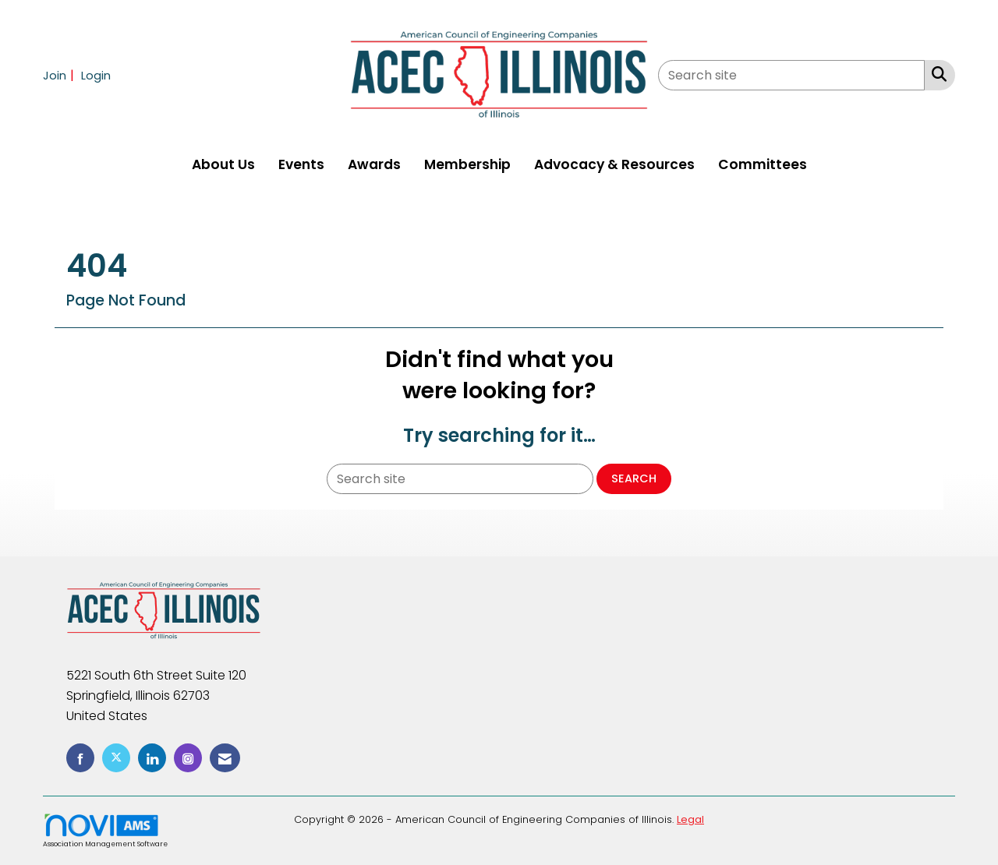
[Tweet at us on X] (116, 757)
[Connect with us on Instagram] (188, 757)
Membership (467, 164)
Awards (374, 164)
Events (301, 164)
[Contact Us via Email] (225, 757)
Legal (690, 819)
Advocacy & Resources (614, 164)
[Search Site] (936, 74)
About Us (223, 164)
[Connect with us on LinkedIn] (152, 757)
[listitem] (60, 75)
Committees (762, 164)
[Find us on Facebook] (80, 757)
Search (633, 478)
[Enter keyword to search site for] (791, 75)
